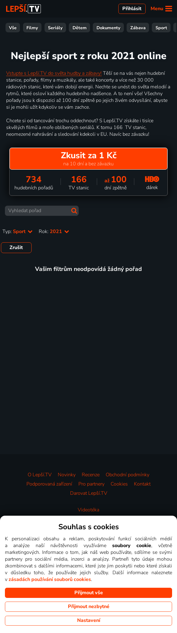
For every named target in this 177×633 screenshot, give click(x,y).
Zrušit (16, 247)
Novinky (67, 474)
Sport (98, 28)
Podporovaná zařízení (49, 484)
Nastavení (88, 620)
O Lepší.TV (40, 474)
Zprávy (120, 28)
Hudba (145, 28)
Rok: (54, 231)
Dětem (16, 28)
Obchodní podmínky (127, 474)
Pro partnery (91, 484)
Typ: (17, 231)
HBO (166, 28)
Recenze (91, 474)
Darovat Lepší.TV (88, 493)
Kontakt (142, 484)
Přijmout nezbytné (88, 606)
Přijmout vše (88, 592)
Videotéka (88, 509)
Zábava (74, 28)
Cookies (119, 484)
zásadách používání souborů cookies (50, 579)
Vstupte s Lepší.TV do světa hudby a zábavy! (54, 73)
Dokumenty (45, 28)
